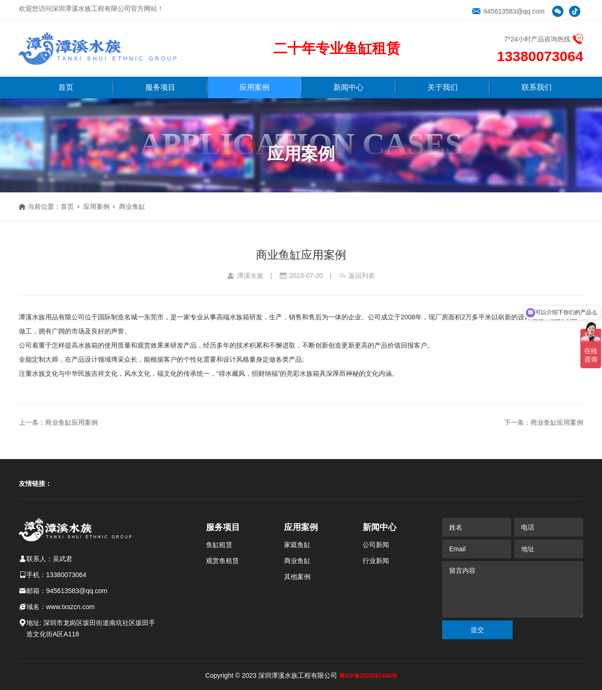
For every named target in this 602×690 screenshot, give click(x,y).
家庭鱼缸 (297, 544)
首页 (65, 87)
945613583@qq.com (508, 11)
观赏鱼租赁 (222, 560)
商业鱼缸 (132, 206)
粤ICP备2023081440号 (368, 676)
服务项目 (160, 87)
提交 (477, 630)
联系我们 (537, 87)
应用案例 (254, 87)
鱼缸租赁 (219, 544)
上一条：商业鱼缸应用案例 (58, 422)
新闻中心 (348, 87)
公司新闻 (376, 544)
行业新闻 (376, 560)
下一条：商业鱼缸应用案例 (543, 422)
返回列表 (357, 275)
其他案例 (297, 576)
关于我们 (443, 87)
